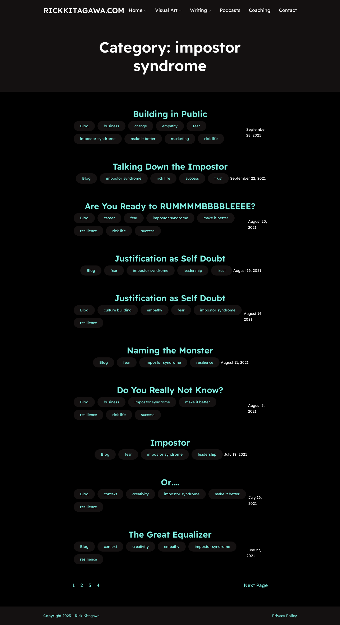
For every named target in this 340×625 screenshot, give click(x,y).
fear (196, 126)
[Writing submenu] (209, 10)
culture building (118, 310)
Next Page (256, 585)
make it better (143, 138)
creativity (140, 494)
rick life (211, 138)
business (111, 126)
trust (218, 178)
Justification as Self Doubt (170, 258)
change (140, 126)
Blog (84, 126)
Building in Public (170, 114)
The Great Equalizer (170, 534)
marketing (180, 138)
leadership (193, 270)
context (110, 494)
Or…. (170, 482)
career (109, 218)
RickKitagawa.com (83, 10)
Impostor (170, 442)
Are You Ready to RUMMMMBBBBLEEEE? (170, 206)
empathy (170, 126)
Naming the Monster (170, 350)
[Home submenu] (145, 10)
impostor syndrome (97, 138)
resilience (88, 230)
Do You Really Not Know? (170, 390)
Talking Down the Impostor (170, 166)
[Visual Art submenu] (180, 10)
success (192, 178)
